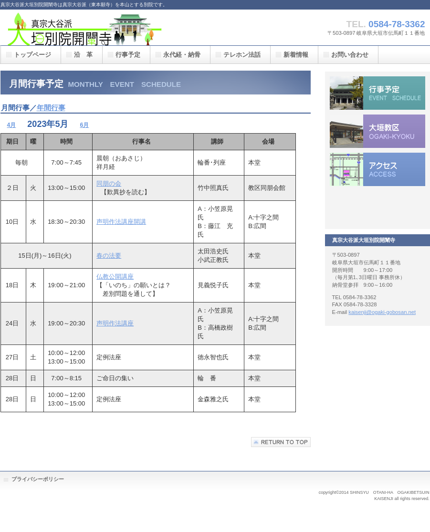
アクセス (377, 169)
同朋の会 (108, 183)
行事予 (377, 93)
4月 (11, 125)
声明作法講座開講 (121, 221)
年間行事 (51, 108)
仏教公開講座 (115, 276)
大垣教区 (377, 131)
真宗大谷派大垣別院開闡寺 (95, 27)
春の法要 (108, 255)
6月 (84, 125)
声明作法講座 (115, 323)
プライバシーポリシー (37, 479)
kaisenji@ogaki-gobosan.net (382, 312)
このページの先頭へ (281, 442)
